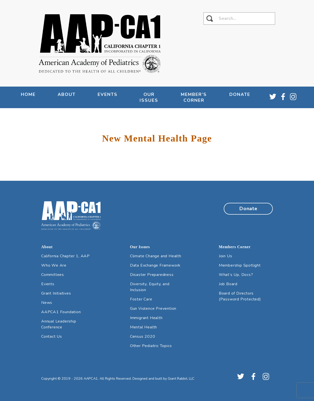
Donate (239, 94)
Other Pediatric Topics (151, 346)
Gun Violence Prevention (153, 308)
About (67, 94)
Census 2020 (142, 336)
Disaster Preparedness (152, 274)
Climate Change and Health (155, 256)
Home (28, 94)
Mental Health (143, 327)
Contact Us (51, 336)
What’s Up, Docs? (236, 274)
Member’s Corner (194, 97)
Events (108, 94)
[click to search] (209, 18)
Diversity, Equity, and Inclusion (150, 287)
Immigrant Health (146, 318)
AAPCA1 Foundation (61, 312)
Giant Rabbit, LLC (181, 378)
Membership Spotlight (240, 265)
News (46, 302)
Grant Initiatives (56, 293)
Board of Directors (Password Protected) (240, 296)
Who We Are (53, 265)
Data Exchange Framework (155, 265)
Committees (52, 274)
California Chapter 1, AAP (65, 256)
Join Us (225, 256)
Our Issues (149, 97)
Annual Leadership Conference (58, 324)
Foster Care (141, 299)
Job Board (228, 284)
